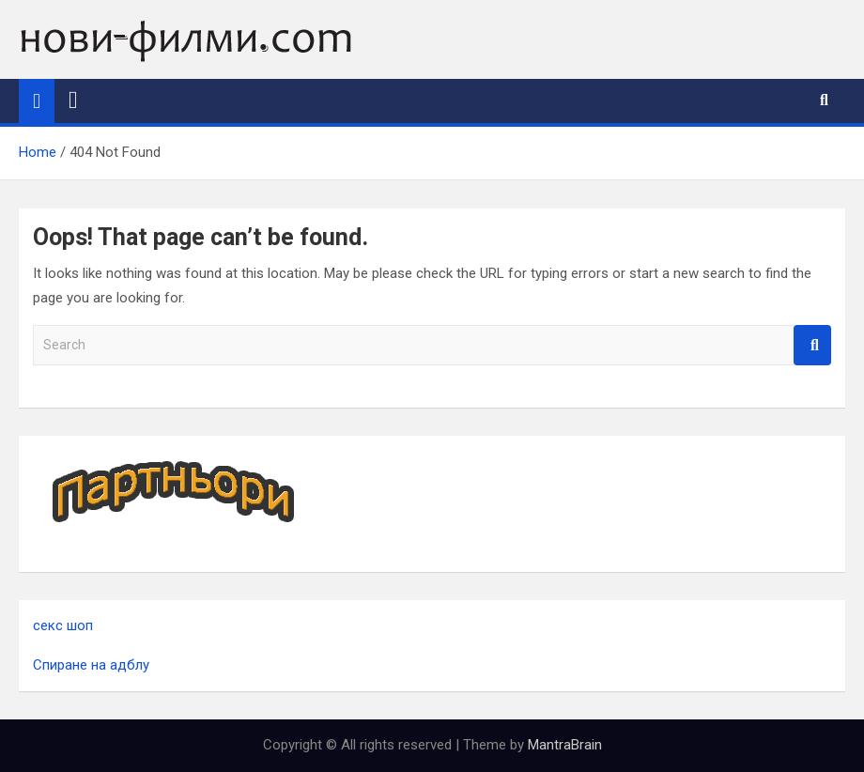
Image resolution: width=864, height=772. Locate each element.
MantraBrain (565, 744)
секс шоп (63, 625)
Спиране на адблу (91, 664)
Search (812, 345)
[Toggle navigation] (73, 100)
